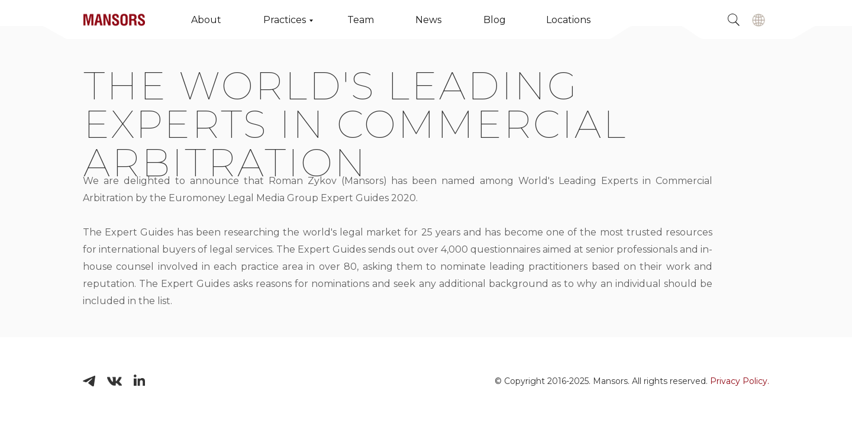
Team (360, 19)
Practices (284, 19)
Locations (568, 19)
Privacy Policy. (739, 381)
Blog (494, 19)
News (428, 19)
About (206, 19)
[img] (758, 20)
